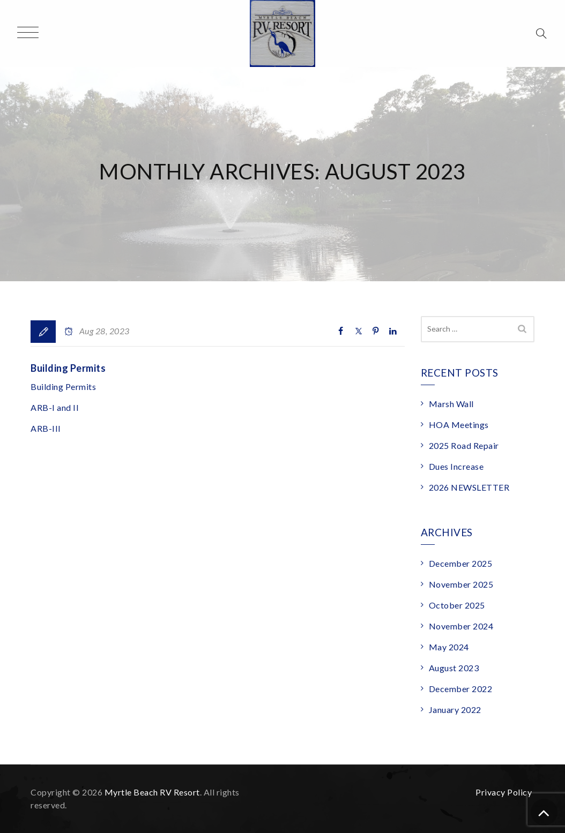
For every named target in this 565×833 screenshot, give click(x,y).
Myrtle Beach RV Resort (152, 792)
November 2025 (461, 584)
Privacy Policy (503, 792)
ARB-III (46, 428)
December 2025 (461, 563)
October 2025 (457, 605)
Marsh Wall (451, 404)
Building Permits (68, 368)
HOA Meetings (459, 424)
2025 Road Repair (464, 445)
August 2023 (454, 668)
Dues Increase (456, 466)
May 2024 (449, 647)
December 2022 (461, 689)
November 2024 (461, 626)
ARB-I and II (55, 407)
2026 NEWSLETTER (469, 487)
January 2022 (455, 709)
